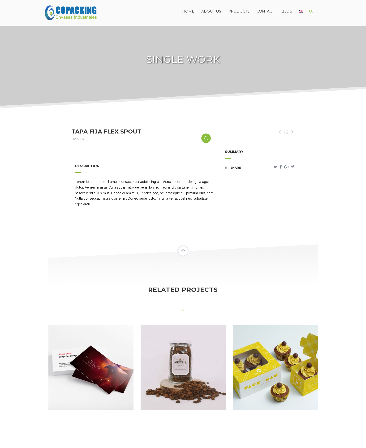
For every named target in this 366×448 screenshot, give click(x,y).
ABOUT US (211, 11)
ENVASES (77, 139)
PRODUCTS (239, 11)
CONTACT (265, 11)
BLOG (286, 11)
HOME (188, 11)
